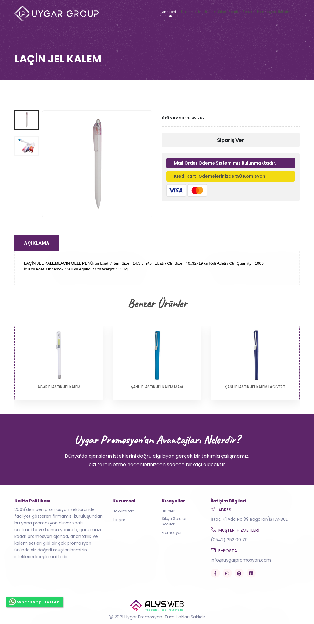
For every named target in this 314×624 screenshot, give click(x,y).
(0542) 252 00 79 (229, 540)
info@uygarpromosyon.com (241, 560)
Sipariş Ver (230, 140)
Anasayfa (170, 11)
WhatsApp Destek (34, 601)
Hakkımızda (191, 11)
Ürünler (210, 11)
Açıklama (36, 243)
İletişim (284, 11)
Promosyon (266, 11)
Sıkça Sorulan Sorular (236, 11)
